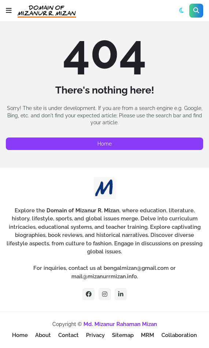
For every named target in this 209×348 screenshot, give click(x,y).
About (43, 335)
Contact (68, 335)
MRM (147, 335)
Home (104, 144)
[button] (9, 10)
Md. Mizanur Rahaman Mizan (120, 324)
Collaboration (179, 335)
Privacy (95, 335)
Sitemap (123, 335)
